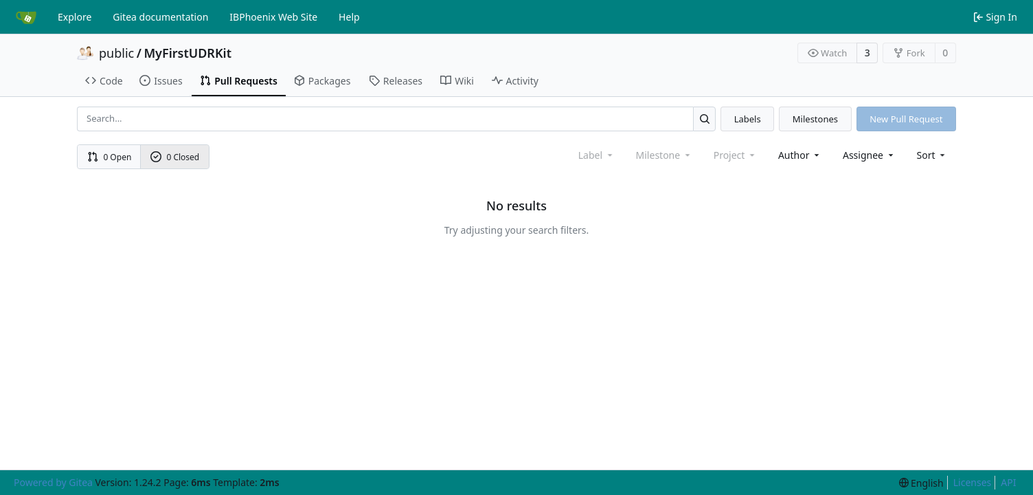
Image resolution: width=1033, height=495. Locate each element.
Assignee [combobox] (869, 155)
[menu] (932, 155)
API (1008, 482)
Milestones (815, 119)
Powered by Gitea (53, 482)
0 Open (109, 157)
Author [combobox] (799, 155)
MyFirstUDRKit (187, 53)
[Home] (26, 17)
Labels (747, 119)
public (116, 53)
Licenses (972, 482)
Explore (74, 16)
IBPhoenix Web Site (273, 16)
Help (349, 16)
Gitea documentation (160, 16)
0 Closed (175, 157)
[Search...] (704, 119)
